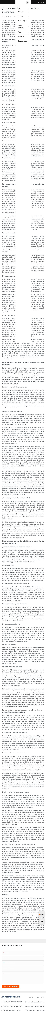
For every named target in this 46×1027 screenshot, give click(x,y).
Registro (31, 997)
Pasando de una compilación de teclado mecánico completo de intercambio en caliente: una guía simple (12, 1006)
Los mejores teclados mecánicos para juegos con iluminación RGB (13, 1001)
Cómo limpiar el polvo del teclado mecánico (12, 1010)
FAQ (42, 997)
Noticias (37, 997)
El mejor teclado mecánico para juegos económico (35, 1002)
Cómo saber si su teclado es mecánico (35, 1010)
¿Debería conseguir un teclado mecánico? (35, 1006)
